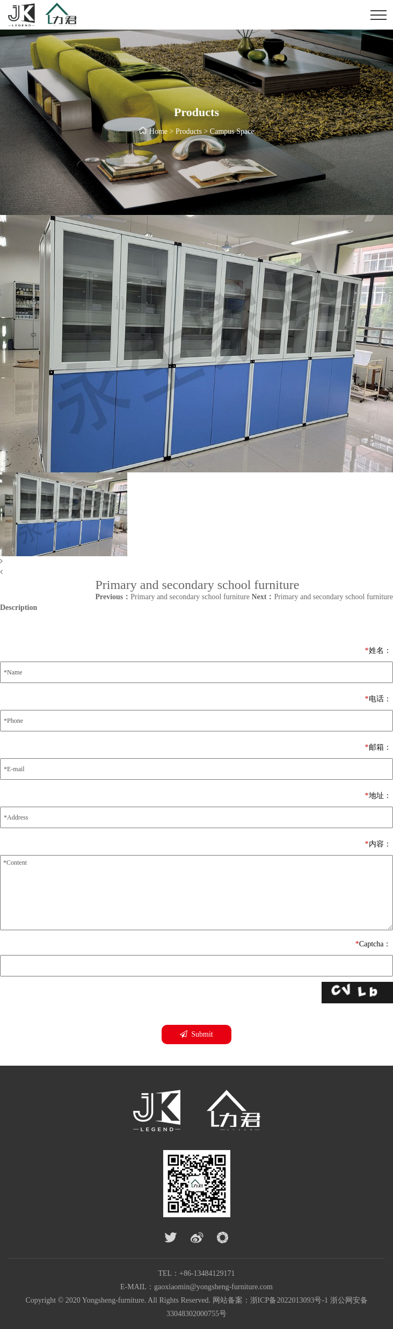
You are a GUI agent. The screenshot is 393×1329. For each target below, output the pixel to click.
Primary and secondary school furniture (172, 597)
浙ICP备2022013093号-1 (289, 1300)
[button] (196, 561)
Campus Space (232, 131)
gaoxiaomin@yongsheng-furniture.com (213, 1287)
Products (189, 131)
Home (158, 131)
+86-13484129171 (207, 1273)
